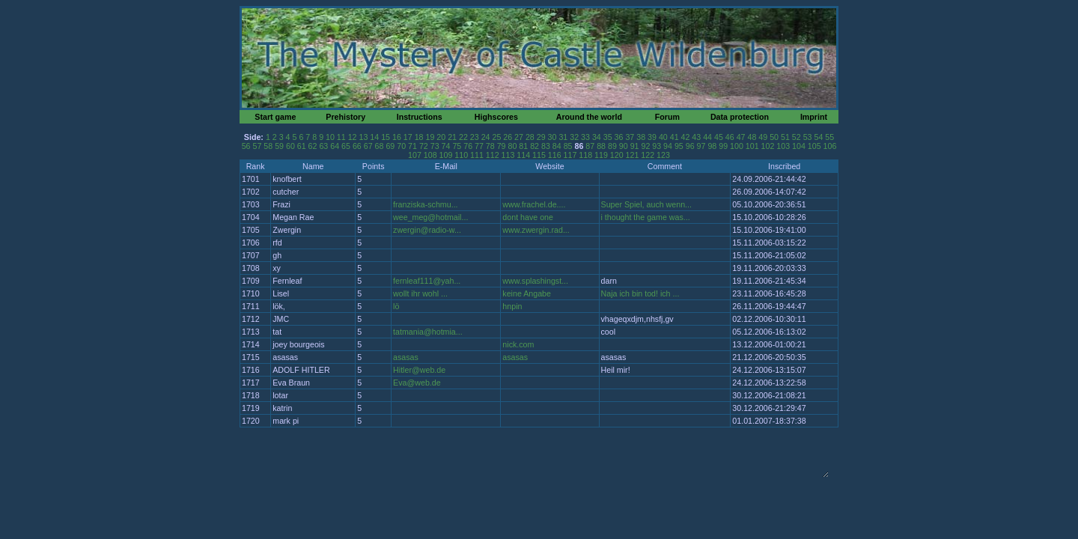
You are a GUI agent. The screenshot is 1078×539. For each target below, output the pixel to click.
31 (562, 137)
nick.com (518, 344)
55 (829, 137)
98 (711, 145)
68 (379, 145)
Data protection (739, 116)
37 (629, 137)
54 (818, 137)
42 (685, 137)
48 (752, 137)
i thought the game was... (645, 217)
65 (345, 145)
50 (774, 137)
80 (512, 145)
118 (585, 154)
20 (440, 137)
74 (446, 145)
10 (330, 137)
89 (612, 145)
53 (807, 137)
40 (663, 137)
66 (357, 145)
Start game (275, 116)
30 (552, 137)
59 (279, 145)
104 (799, 145)
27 (518, 137)
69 (390, 145)
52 (796, 137)
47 (741, 137)
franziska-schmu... (425, 204)
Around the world (589, 116)
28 (530, 137)
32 (574, 137)
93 (656, 145)
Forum (667, 116)
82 (534, 145)
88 (601, 145)
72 (423, 145)
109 (446, 154)
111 (477, 154)
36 (619, 137)
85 (568, 145)
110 (461, 154)
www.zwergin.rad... (535, 229)
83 (545, 145)
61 (301, 145)
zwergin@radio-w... (427, 229)
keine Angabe (526, 293)
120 (617, 154)
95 (678, 145)
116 (554, 154)
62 (312, 145)
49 (762, 137)
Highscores (496, 116)
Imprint (813, 116)
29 (541, 137)
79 (501, 145)
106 (830, 145)
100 (736, 145)
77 (479, 145)
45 (718, 137)
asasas (405, 357)
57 (256, 145)
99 (723, 145)
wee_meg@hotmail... (430, 217)
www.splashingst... (535, 280)
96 (690, 145)
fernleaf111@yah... (426, 280)
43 (696, 137)
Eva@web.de (417, 382)
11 (341, 137)
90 (623, 145)
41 (674, 137)
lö (396, 306)
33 (585, 137)
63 (323, 145)
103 (783, 145)
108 (430, 154)
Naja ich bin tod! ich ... (640, 293)
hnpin (512, 306)
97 (701, 145)
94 (667, 145)
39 (652, 137)
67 (368, 145)
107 (414, 154)
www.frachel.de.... (533, 204)
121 (632, 154)
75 (456, 145)
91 (634, 145)
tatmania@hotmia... (428, 331)
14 (374, 137)
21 (452, 137)
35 (607, 137)
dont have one (527, 217)
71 (412, 145)
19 (429, 137)
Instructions (419, 116)
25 (496, 137)
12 (352, 137)
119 (601, 154)
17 (408, 137)
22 (463, 137)
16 (396, 137)
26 (507, 137)
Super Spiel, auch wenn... (646, 204)
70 (401, 145)
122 (647, 154)
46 (729, 137)
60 (290, 145)
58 (268, 145)
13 (363, 137)
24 (485, 137)
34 (596, 137)
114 (523, 154)
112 (492, 154)
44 (707, 137)
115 (539, 154)
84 (556, 145)
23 (474, 137)
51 (785, 137)
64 (334, 145)
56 (246, 145)
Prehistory (345, 116)
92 (645, 145)
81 (523, 145)
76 (467, 145)
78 (490, 145)
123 (663, 154)
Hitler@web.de (419, 369)
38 (640, 137)
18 (419, 137)
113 (508, 154)
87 (589, 145)
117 (570, 154)
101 (752, 145)
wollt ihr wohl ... (420, 293)
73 (434, 145)
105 (814, 145)
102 (768, 145)
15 (385, 137)
